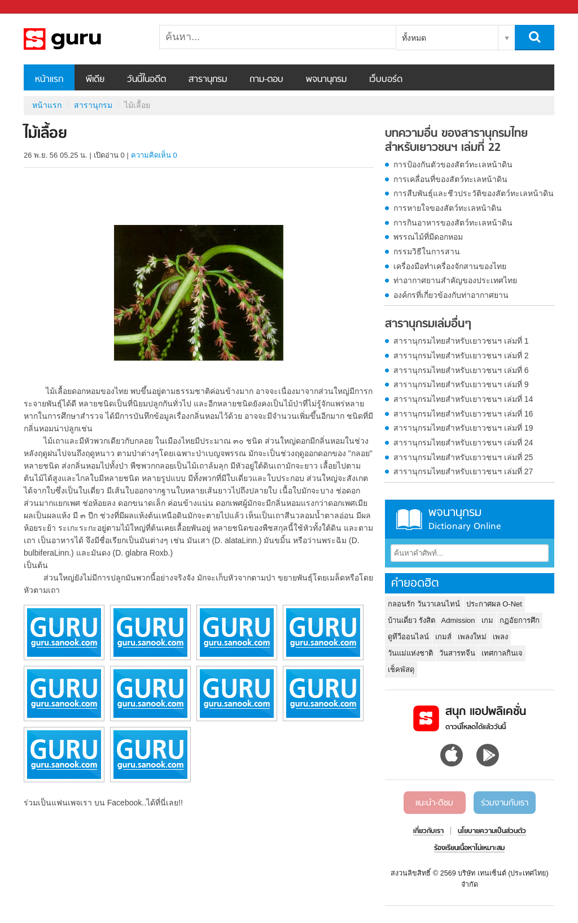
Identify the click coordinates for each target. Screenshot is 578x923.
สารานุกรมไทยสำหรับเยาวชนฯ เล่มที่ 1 (461, 340)
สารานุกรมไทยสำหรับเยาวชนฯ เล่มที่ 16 (463, 413)
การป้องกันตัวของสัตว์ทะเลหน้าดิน (453, 164)
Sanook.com (34, 7)
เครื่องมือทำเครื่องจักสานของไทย (449, 266)
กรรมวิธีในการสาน (426, 251)
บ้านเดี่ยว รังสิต (411, 620)
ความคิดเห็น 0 (154, 155)
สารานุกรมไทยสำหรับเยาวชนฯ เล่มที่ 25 (463, 457)
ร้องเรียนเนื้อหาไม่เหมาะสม (469, 848)
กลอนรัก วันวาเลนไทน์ (424, 604)
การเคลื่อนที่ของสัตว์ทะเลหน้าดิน (450, 179)
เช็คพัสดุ (401, 669)
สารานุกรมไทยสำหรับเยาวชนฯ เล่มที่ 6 (461, 370)
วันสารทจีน (457, 653)
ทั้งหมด (414, 37)
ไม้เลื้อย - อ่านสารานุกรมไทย (83, 39)
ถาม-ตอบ (266, 79)
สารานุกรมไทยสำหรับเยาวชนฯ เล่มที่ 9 (461, 384)
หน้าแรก (49, 79)
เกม (487, 620)
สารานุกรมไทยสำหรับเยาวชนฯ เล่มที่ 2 (461, 355)
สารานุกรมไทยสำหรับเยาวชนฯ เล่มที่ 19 (463, 427)
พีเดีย (95, 79)
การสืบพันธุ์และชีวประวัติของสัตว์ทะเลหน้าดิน (473, 193)
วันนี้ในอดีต (146, 79)
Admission (458, 620)
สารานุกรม (208, 79)
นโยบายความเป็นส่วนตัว (492, 831)
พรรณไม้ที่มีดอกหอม (428, 236)
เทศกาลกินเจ (502, 653)
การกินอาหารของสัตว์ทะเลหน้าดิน (453, 222)
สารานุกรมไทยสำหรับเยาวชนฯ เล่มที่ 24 (463, 442)
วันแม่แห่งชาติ (410, 653)
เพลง (500, 636)
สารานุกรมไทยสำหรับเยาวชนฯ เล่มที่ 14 (463, 399)
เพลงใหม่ (472, 636)
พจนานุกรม (326, 79)
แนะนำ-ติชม (434, 803)
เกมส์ (443, 636)
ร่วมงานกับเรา (504, 803)
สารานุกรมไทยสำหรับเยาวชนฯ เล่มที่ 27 (463, 471)
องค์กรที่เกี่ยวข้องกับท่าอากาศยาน (451, 295)
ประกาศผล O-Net (494, 604)
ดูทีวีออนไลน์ (408, 636)
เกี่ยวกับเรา (428, 831)
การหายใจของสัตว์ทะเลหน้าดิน (447, 208)
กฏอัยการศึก (520, 620)
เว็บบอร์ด (385, 79)
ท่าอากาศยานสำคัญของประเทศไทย (455, 280)
